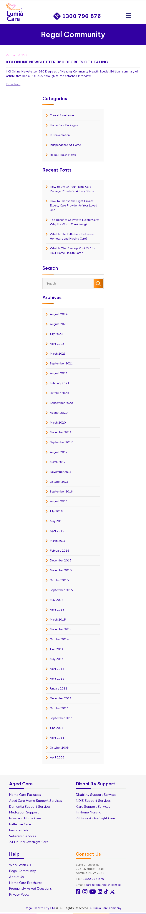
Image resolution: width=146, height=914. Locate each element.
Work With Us (20, 865)
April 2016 (57, 531)
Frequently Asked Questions (31, 889)
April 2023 (57, 344)
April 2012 (57, 679)
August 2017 (59, 452)
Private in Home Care (25, 818)
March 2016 (58, 541)
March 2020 (58, 423)
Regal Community (22, 871)
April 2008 (57, 757)
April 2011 (57, 738)
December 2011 (61, 698)
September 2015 (61, 590)
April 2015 (57, 610)
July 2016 (56, 511)
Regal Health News (63, 155)
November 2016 (61, 472)
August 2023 (59, 324)
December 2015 (61, 560)
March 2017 (58, 462)
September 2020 (61, 403)
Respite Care (19, 830)
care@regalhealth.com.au (103, 885)
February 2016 (59, 551)
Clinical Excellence (62, 115)
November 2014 (61, 629)
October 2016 (59, 482)
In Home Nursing (89, 812)
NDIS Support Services (93, 801)
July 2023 (56, 334)
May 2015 (57, 600)
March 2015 (58, 620)
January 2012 (58, 689)
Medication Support (24, 812)
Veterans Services (22, 836)
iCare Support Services (93, 807)
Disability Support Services (96, 795)
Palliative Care (20, 824)
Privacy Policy (19, 895)
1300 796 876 (81, 16)
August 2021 (59, 373)
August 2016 (59, 501)
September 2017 (61, 442)
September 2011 (61, 718)
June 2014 (57, 649)
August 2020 (59, 413)
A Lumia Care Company (105, 909)
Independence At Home (65, 145)
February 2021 (59, 383)
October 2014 (59, 639)
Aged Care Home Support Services (36, 801)
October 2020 (59, 393)
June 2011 (57, 728)
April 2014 (57, 669)
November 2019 (61, 432)
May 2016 (57, 521)
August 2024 (59, 314)
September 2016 (61, 492)
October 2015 (59, 580)
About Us (16, 877)
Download (13, 84)
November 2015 (61, 570)
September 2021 (61, 363)
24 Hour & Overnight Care (29, 842)
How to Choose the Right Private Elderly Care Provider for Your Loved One (73, 205)
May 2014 (57, 659)
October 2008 (59, 748)
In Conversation (60, 135)
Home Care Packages (64, 125)
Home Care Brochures (26, 883)
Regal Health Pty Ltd (40, 909)
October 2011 (59, 708)
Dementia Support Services (30, 807)
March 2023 (58, 354)
